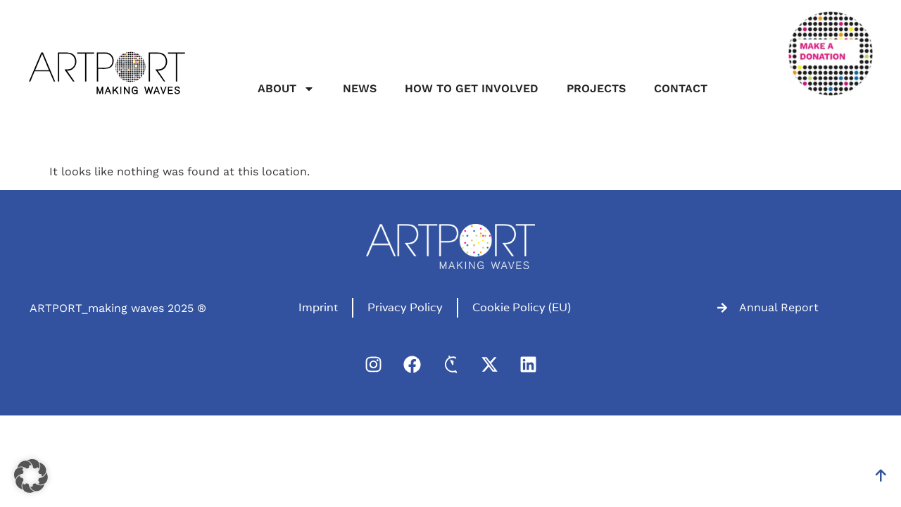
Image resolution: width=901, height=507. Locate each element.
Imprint (318, 307)
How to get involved (471, 88)
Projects (596, 88)
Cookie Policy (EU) (521, 307)
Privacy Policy (405, 307)
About (286, 89)
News (360, 88)
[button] (31, 476)
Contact (680, 88)
